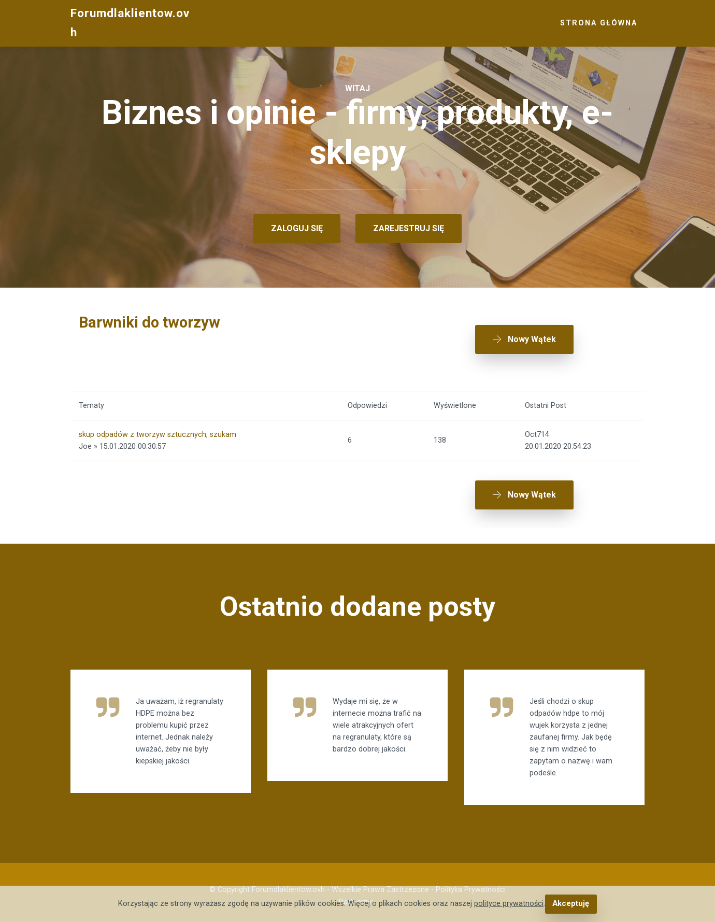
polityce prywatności (509, 904)
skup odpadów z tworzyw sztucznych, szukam (157, 431)
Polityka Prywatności (471, 883)
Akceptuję (571, 904)
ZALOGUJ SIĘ (297, 228)
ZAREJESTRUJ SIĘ (408, 228)
